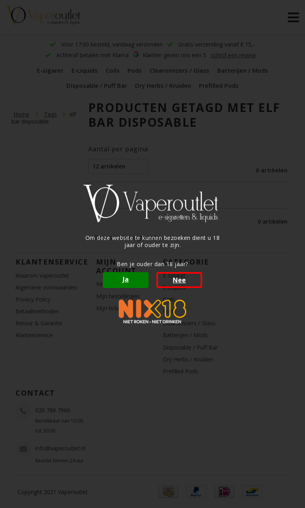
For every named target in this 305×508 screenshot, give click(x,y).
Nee (179, 280)
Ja (126, 279)
